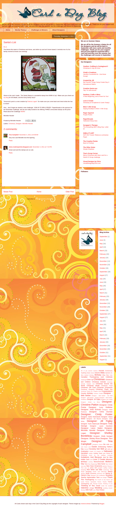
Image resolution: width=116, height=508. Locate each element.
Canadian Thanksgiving (90, 377)
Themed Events (97, 483)
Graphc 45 (92, 451)
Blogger (101, 503)
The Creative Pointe (90, 141)
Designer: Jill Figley (99, 421)
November (103, 265)
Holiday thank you (99, 453)
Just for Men (107, 457)
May (101, 243)
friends (86, 449)
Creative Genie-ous (90, 88)
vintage (91, 488)
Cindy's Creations (89, 72)
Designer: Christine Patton (96, 403)
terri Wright (103, 477)
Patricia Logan (32, 101)
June (101, 240)
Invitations (85, 457)
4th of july (84, 370)
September (103, 236)
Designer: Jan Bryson (94, 419)
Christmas (12, 123)
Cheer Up (90, 380)
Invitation (109, 455)
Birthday (98, 375)
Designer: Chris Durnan (100, 412)
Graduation (84, 451)
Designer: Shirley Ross (90, 438)
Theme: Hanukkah (90, 481)
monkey (90, 461)
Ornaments (98, 466)
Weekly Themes (21, 30)
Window (83, 490)
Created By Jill (88, 80)
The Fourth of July (100, 479)
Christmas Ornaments (104, 387)
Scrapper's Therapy (90, 125)
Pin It (5, 47)
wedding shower (107, 488)
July (101, 279)
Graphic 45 (99, 451)
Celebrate (109, 377)
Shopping (88, 471)
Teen (98, 477)
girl (111, 449)
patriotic (105, 466)
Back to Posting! (88, 143)
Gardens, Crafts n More (91, 94)
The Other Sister (89, 147)
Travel (98, 486)
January (102, 258)
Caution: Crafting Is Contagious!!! (95, 66)
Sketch (110, 471)
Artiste (92, 373)
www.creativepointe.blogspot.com (20, 147)
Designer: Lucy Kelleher (100, 407)
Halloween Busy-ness (90, 121)
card (102, 377)
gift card (107, 449)
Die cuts (106, 444)
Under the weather (106, 485)
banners (107, 373)
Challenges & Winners (39, 30)
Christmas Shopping (87, 389)
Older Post (70, 192)
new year (83, 466)
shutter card (96, 471)
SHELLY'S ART (88, 133)
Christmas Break (93, 385)
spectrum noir (101, 473)
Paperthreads (88, 119)
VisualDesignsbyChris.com (92, 163)
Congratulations (107, 391)
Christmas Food (106, 385)
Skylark (83, 473)
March (102, 250)
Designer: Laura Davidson (101, 426)
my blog (6, 97)
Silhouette (104, 471)
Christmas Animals (99, 382)
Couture (96, 393)
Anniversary (109, 371)
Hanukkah (84, 453)
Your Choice (100, 490)
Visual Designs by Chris (92, 161)
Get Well (100, 449)
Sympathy (109, 475)
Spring (107, 473)
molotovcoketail (86, 503)
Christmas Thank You (104, 389)
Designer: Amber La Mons (90, 402)
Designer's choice (97, 444)
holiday (91, 453)
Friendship (92, 449)
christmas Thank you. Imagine (89, 391)
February (103, 254)
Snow (87, 473)
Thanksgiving (89, 479)
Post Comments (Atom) (43, 199)
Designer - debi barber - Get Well (102, 395)
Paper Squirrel (88, 113)
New (86, 464)
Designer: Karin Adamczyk (90, 424)
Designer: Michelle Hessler (24, 123)
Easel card (87, 447)
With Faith (89, 490)
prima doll (93, 468)
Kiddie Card (85, 459)
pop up (87, 468)
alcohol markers (93, 370)
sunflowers (102, 475)
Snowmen (93, 473)
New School (109, 464)
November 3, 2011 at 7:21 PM (42, 147)
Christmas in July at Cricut (91, 68)
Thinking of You (88, 486)
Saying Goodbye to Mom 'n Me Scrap (95, 108)
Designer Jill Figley (94, 399)
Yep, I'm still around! (89, 90)
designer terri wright (106, 399)
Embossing (102, 447)
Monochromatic (99, 462)
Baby (103, 373)
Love (91, 459)
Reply (10, 140)
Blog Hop (105, 375)
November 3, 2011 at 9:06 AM (28, 135)
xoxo (94, 490)
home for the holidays (97, 455)
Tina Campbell (14, 135)
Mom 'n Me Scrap (89, 107)
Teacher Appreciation (88, 477)
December (103, 261)
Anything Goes (85, 373)
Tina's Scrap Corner (90, 153)
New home (101, 464)
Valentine (84, 488)
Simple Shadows (88, 149)
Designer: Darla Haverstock (90, 417)
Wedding (98, 488)
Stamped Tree (95, 475)
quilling (105, 468)
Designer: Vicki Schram (91, 409)
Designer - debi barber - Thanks (90, 397)
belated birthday (89, 375)
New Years (90, 466)
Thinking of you (107, 483)
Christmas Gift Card (88, 387)
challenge (83, 379)
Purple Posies (87, 115)
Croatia (101, 393)
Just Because (96, 457)
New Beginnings (92, 464)
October (102, 268)
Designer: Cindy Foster (96, 414)
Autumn (97, 373)
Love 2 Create (88, 101)
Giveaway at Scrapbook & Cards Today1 (96, 102)
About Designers (58, 30)
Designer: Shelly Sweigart (102, 436)
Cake (111, 375)
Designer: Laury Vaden (92, 428)
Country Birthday (87, 393)
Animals (101, 371)
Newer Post (8, 192)
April (101, 247)
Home (8, 30)
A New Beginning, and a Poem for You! (95, 96)
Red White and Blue (94, 470)
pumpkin (100, 468)
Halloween (108, 451)
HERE (23, 111)
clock (99, 391)
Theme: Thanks (102, 481)
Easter (94, 447)
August (102, 275)
